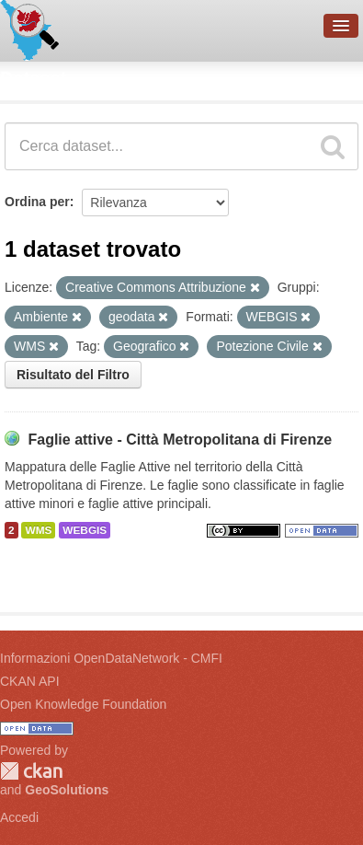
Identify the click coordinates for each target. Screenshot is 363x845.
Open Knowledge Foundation (83, 704)
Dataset (33, 78)
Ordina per (37, 201)
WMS (38, 530)
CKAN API (30, 681)
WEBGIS (84, 530)
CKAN (31, 771)
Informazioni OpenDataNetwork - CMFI (111, 658)
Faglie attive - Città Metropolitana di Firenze (180, 439)
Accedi (19, 817)
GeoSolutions (66, 789)
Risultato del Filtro (73, 374)
